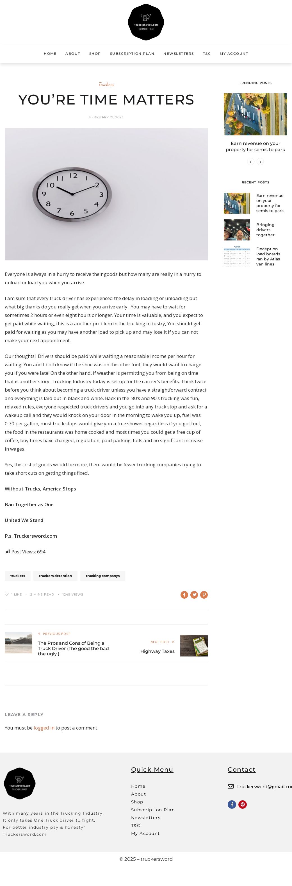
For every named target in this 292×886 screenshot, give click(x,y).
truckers (17, 576)
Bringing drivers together (265, 229)
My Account (234, 53)
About (72, 53)
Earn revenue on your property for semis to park (270, 202)
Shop (95, 53)
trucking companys (103, 576)
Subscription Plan (132, 53)
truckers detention (55, 576)
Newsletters (178, 53)
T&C (207, 53)
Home (50, 53)
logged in (44, 727)
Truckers (106, 84)
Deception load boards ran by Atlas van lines (268, 256)
